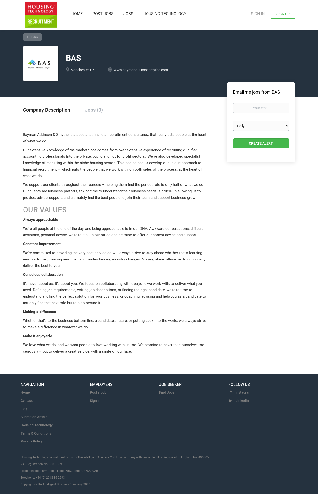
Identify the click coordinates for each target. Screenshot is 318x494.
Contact (27, 401)
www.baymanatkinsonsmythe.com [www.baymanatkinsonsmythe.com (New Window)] (141, 70)
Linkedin (242, 401)
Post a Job (98, 392)
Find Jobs (166, 392)
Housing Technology (37, 425)
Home (25, 392)
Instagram (243, 392)
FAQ (24, 409)
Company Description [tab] (46, 110)
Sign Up (283, 14)
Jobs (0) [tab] (94, 110)
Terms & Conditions (36, 433)
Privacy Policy (32, 441)
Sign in (258, 13)
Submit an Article (34, 417)
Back (34, 37)
